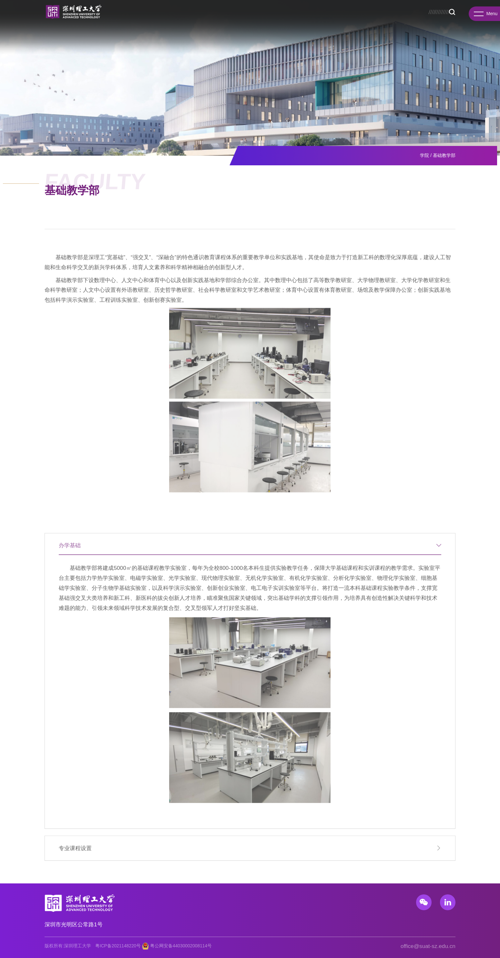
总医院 (422, 9)
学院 (150, 20)
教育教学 (236, 20)
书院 (168, 20)
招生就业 (264, 20)
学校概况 (127, 20)
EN (453, 9)
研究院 (188, 20)
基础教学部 (444, 155)
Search (451, 20)
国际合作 (319, 20)
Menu (484, 15)
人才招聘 (347, 20)
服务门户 (438, 9)
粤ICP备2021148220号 (118, 945)
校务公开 (378, 9)
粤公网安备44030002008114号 (181, 945)
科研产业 (291, 20)
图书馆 (407, 9)
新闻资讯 (375, 20)
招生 (393, 9)
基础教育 (430, 20)
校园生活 (402, 20)
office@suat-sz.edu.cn (428, 946)
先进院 (211, 20)
